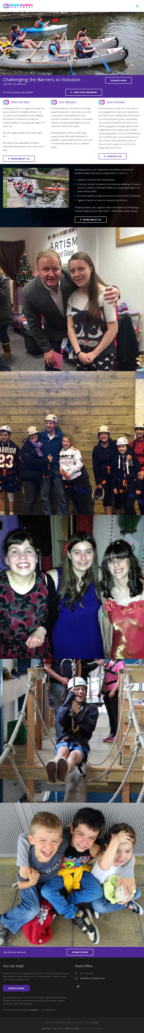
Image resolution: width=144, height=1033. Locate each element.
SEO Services (58, 1028)
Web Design (46, 1028)
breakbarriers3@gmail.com (92, 978)
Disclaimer (94, 1023)
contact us (33, 1009)
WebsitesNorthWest (72, 1028)
